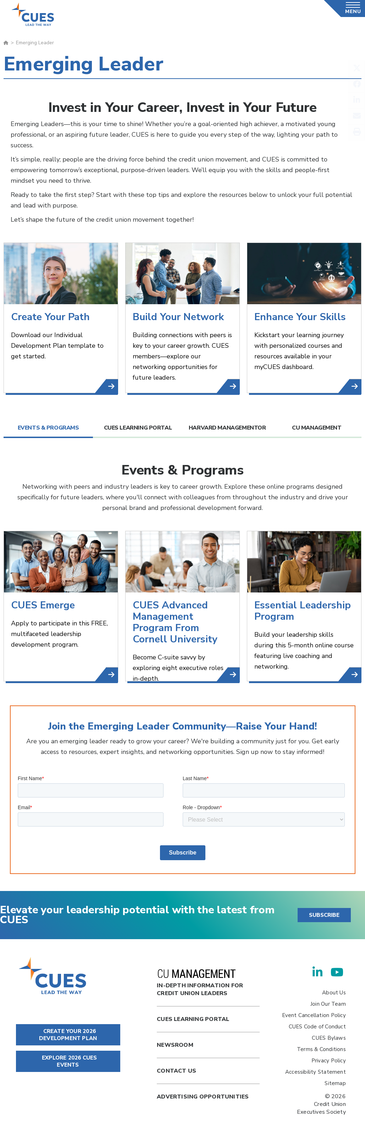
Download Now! (112, 386)
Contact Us (176, 1071)
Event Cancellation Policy (314, 1015)
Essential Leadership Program (355, 674)
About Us (334, 992)
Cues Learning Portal (193, 1019)
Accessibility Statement (315, 1071)
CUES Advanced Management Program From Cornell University (234, 674)
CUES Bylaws (328, 1037)
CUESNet (234, 386)
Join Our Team (328, 1003)
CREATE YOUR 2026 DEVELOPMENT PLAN (68, 1035)
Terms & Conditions (321, 1049)
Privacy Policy (328, 1060)
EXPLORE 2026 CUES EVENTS (68, 1061)
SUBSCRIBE (324, 915)
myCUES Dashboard (355, 386)
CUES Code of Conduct (317, 1026)
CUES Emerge (112, 674)
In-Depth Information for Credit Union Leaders (200, 983)
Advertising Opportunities (203, 1097)
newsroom (175, 1045)
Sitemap (335, 1083)
